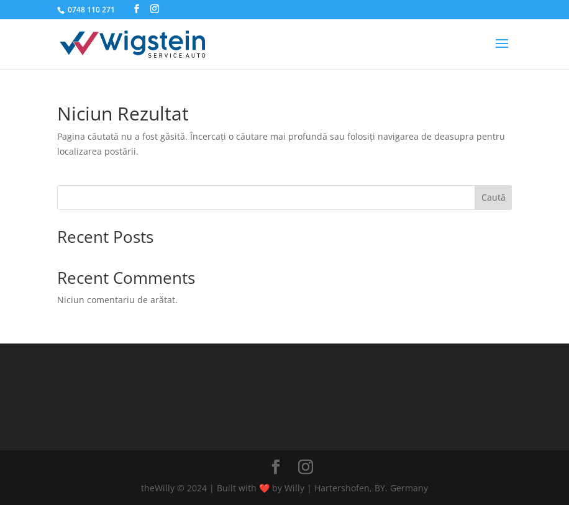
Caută (493, 197)
